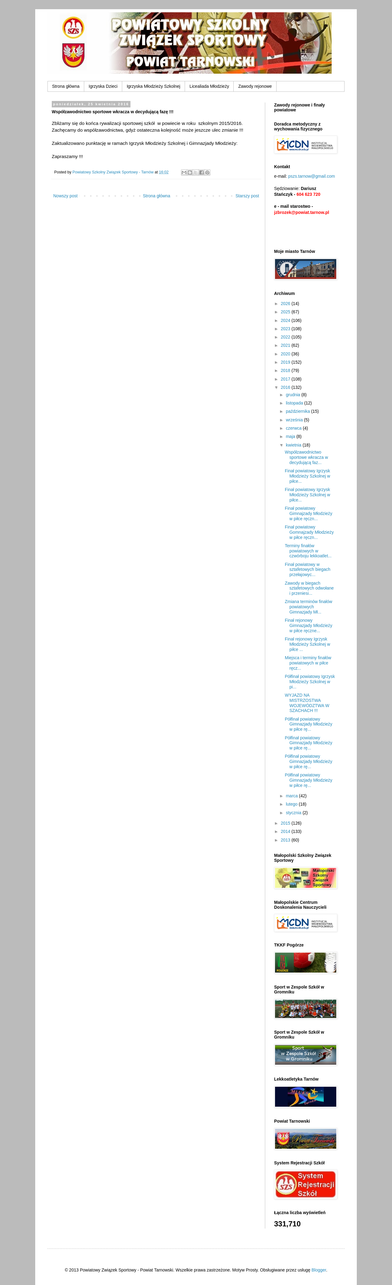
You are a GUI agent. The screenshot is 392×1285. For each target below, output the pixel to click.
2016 (286, 387)
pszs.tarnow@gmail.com (311, 176)
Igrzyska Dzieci (103, 86)
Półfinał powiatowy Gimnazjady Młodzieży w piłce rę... (308, 724)
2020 (286, 353)
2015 (286, 823)
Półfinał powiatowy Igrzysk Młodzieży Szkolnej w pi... (310, 681)
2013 (286, 840)
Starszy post (247, 195)
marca (292, 795)
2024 (286, 320)
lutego (292, 804)
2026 (286, 303)
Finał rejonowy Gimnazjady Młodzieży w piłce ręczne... (308, 625)
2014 (286, 831)
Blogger (318, 1270)
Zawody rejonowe (255, 86)
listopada (295, 403)
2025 (286, 311)
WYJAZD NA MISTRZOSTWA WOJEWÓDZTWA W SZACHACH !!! (307, 703)
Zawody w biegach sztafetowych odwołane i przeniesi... (309, 588)
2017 (286, 379)
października (298, 411)
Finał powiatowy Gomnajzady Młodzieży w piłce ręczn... (309, 532)
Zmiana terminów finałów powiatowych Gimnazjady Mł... (308, 606)
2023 (286, 328)
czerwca (294, 428)
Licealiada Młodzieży (209, 86)
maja (291, 436)
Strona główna (66, 86)
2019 (286, 362)
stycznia (294, 812)
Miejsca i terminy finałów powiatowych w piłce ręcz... (308, 663)
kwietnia (294, 445)
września (295, 419)
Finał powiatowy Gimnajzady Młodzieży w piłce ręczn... (308, 513)
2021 (286, 345)
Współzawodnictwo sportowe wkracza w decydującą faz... (306, 457)
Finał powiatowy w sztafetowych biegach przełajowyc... (307, 569)
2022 (286, 337)
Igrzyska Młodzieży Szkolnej (153, 86)
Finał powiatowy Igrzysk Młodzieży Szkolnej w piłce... (307, 476)
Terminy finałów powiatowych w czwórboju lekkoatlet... (308, 551)
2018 (286, 370)
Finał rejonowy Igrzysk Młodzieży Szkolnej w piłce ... (307, 644)
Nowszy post (65, 195)
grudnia (293, 394)
